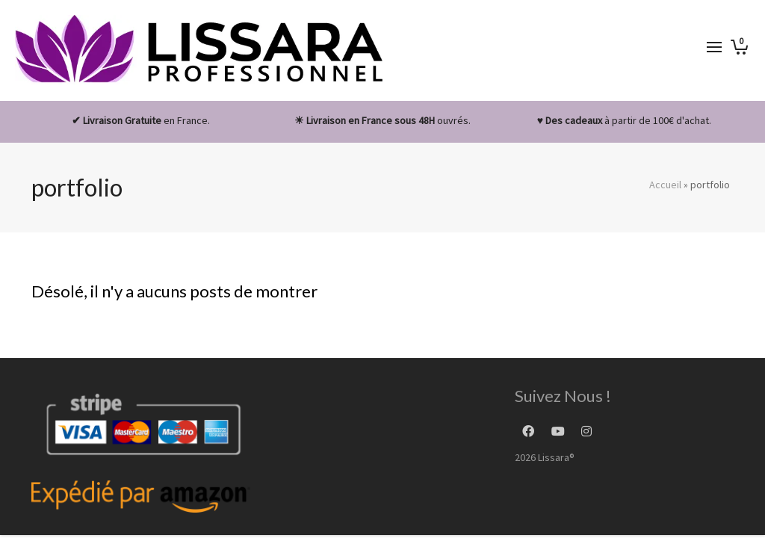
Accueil (665, 184)
